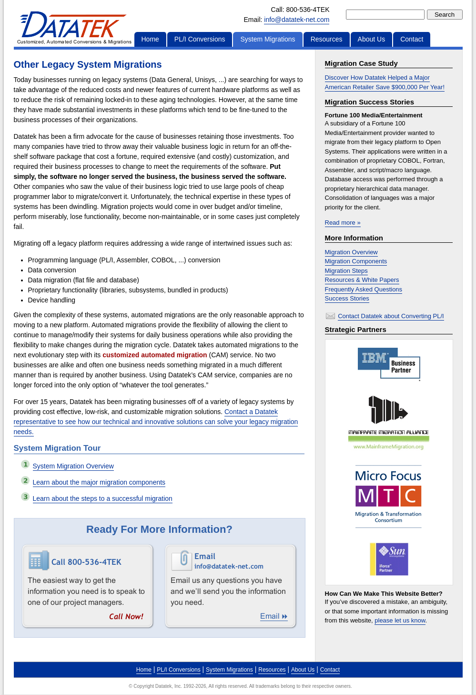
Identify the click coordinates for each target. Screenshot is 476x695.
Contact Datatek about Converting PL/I (391, 316)
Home (150, 39)
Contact (411, 39)
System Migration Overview (73, 466)
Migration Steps (346, 270)
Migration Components (356, 261)
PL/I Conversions (199, 39)
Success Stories (347, 298)
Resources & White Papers (362, 279)
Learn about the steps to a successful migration (102, 498)
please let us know (400, 620)
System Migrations (267, 39)
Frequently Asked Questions (364, 289)
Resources (327, 39)
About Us (371, 39)
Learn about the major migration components (99, 482)
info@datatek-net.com (296, 19)
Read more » (343, 222)
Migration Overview (351, 252)
